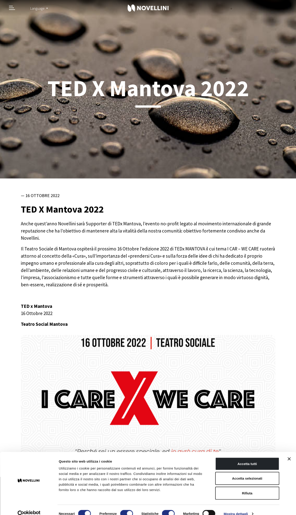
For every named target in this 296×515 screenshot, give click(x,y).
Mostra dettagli (236, 506)
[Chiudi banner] (289, 451)
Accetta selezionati (247, 471)
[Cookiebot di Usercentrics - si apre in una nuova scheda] (29, 506)
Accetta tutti (247, 456)
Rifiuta (247, 485)
